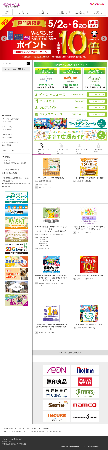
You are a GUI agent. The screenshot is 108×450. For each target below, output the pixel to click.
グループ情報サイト (10, 428)
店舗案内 (21, 428)
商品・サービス (8, 431)
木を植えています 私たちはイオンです (51, 431)
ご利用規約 (32, 431)
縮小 (14, 69)
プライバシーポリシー (33, 428)
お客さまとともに (21, 431)
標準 (19, 69)
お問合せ (45, 428)
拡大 (25, 69)
